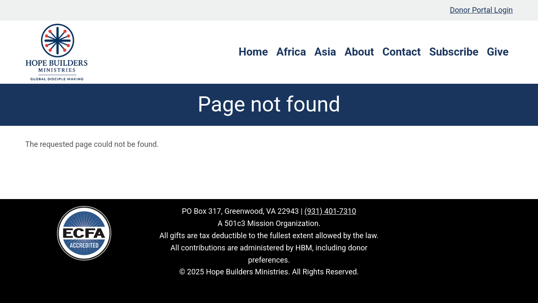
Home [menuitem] (253, 51)
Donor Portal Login (481, 9)
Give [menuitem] (498, 51)
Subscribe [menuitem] (453, 51)
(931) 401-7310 (330, 211)
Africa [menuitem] (291, 51)
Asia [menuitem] (325, 51)
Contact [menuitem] (401, 51)
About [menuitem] (359, 51)
